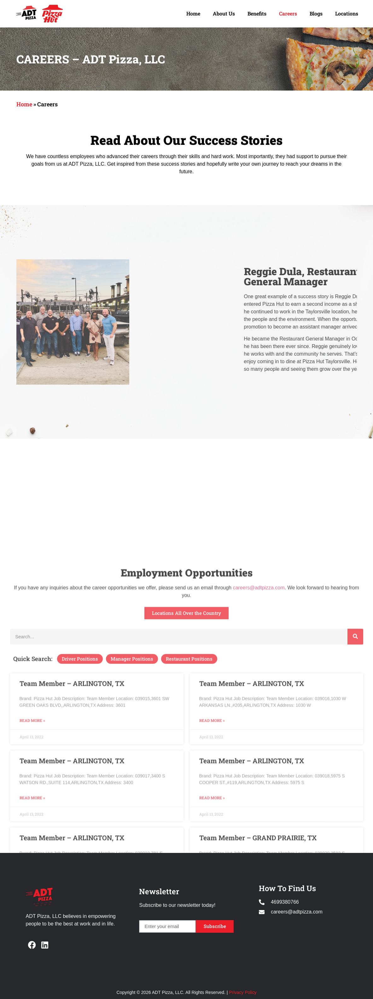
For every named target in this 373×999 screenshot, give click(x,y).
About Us (224, 13)
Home (193, 13)
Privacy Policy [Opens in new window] (242, 992)
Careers (288, 13)
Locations (346, 13)
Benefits (257, 13)
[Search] (355, 820)
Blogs (316, 13)
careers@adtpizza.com (259, 771)
